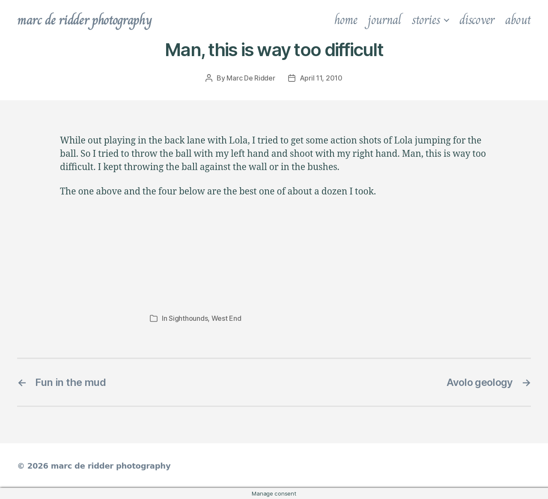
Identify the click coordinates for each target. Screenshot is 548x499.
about (518, 19)
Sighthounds (188, 318)
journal (384, 19)
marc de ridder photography (84, 20)
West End (226, 318)
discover (476, 19)
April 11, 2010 (321, 78)
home (345, 19)
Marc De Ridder (250, 78)
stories (426, 19)
